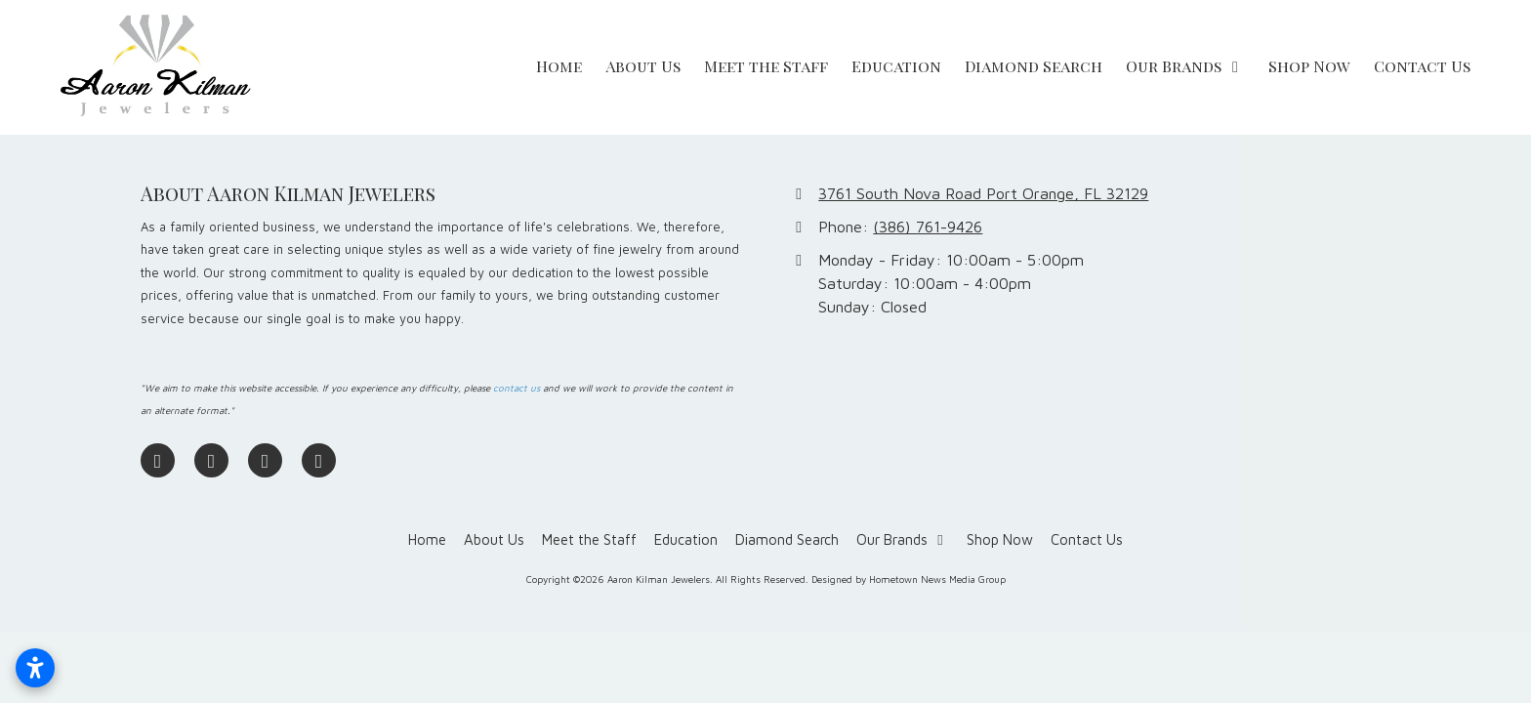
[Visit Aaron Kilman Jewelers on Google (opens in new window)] (211, 460)
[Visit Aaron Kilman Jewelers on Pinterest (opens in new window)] (265, 460)
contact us (516, 388)
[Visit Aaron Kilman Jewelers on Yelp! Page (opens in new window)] (319, 460)
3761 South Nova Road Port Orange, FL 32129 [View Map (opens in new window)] (983, 193)
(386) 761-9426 (927, 226)
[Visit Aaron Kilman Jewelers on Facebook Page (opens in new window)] (158, 460)
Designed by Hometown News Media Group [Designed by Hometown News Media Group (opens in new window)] (908, 579)
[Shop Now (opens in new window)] (1309, 67)
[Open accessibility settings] (35, 667)
